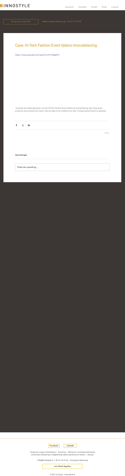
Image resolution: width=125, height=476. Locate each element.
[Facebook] (54, 446)
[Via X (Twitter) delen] (22, 125)
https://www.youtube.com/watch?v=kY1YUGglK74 (37, 55)
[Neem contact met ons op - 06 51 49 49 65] (61, 21)
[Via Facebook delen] (16, 125)
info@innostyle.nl (45, 460)
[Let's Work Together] (62, 466)
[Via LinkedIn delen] (29, 125)
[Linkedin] (70, 446)
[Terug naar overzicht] (20, 21)
